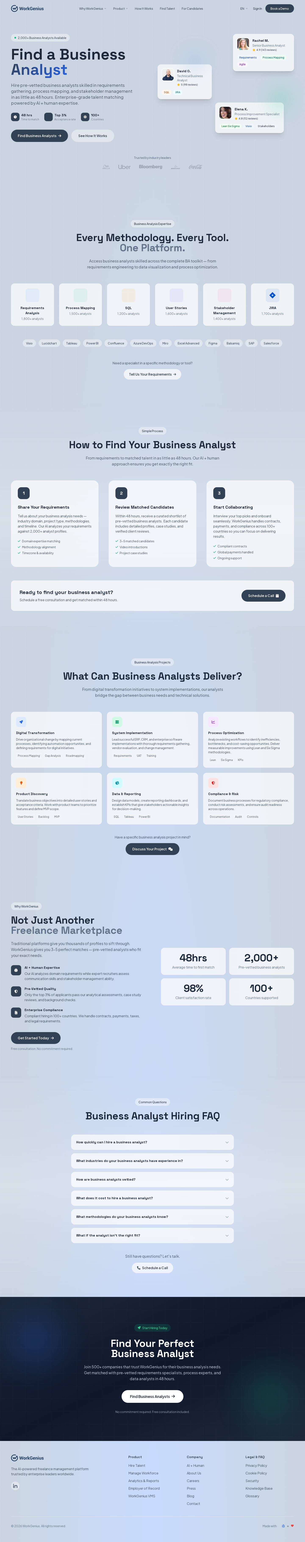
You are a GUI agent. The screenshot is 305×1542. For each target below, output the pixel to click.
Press (191, 1488)
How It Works (144, 8)
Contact (193, 1503)
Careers (193, 1480)
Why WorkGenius (93, 8)
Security (252, 1480)
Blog (190, 1496)
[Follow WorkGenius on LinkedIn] (15, 1486)
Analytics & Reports (143, 1480)
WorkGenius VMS (141, 1496)
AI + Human (195, 1465)
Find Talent (167, 8)
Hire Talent (136, 1465)
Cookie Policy (256, 1473)
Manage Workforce (143, 1473)
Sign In (257, 8)
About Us (194, 1473)
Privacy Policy (256, 1465)
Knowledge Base (259, 1488)
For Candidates (192, 8)
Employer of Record (144, 1488)
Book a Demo (279, 8)
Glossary (252, 1496)
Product (120, 8)
